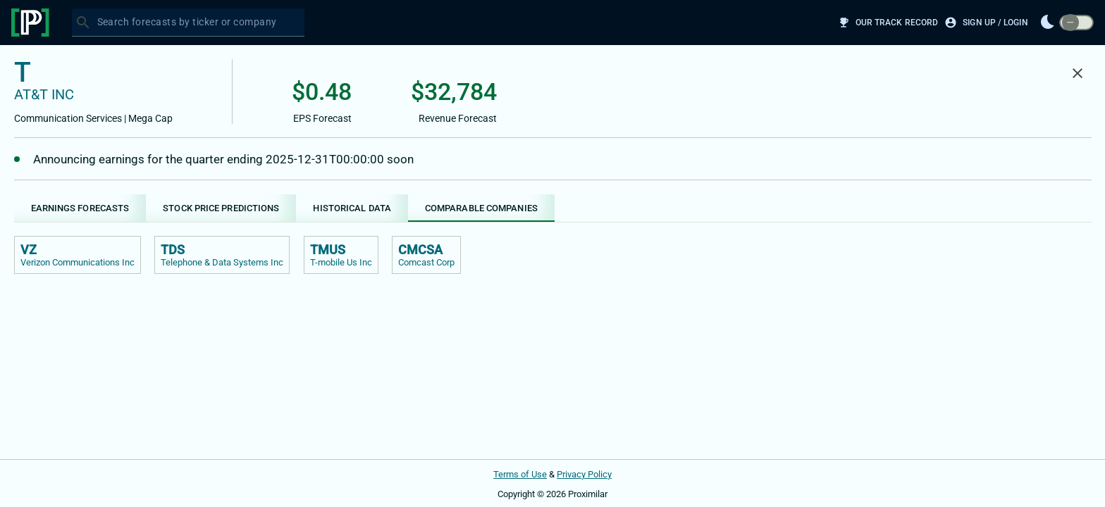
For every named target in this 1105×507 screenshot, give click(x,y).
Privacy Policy (584, 474)
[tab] (80, 208)
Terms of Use (520, 474)
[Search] (83, 22)
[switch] (1076, 23)
